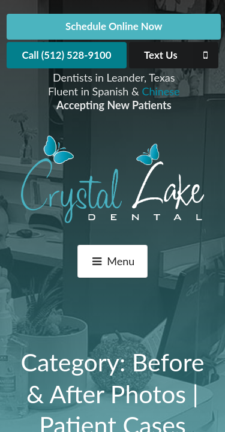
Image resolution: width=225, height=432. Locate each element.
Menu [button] (113, 261)
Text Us (181, 55)
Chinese (160, 91)
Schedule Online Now (113, 26)
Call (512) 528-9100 (67, 55)
